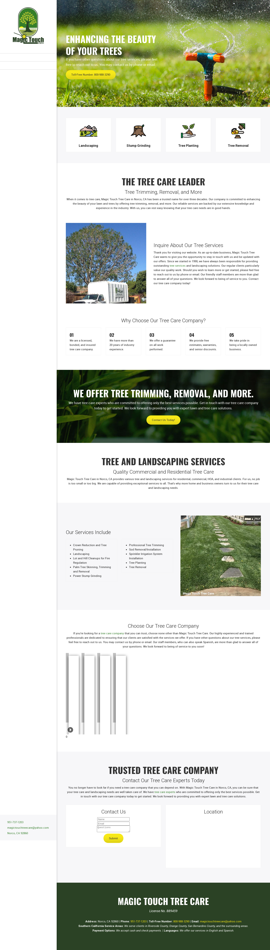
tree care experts (164, 792)
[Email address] (27, 827)
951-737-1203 (139, 921)
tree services (178, 265)
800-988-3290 (181, 921)
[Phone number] (14, 822)
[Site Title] (28, 26)
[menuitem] (28, 57)
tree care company (112, 633)
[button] (67, 688)
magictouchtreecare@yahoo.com (220, 921)
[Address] (17, 833)
